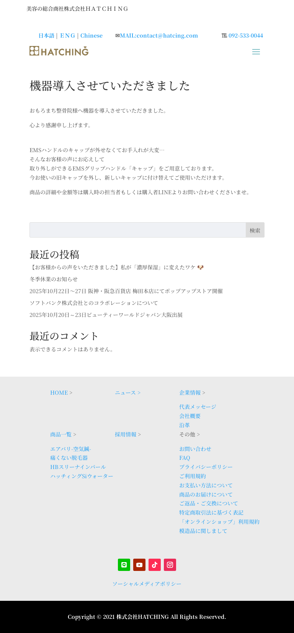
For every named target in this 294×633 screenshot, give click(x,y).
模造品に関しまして (203, 531)
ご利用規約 (192, 476)
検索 (255, 230)
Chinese (91, 35)
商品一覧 (61, 434)
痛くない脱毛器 (69, 457)
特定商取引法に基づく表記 (211, 512)
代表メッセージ (197, 406)
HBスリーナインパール (78, 467)
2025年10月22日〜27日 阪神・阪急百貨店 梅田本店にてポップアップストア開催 (126, 291)
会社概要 (190, 416)
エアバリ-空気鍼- (70, 449)
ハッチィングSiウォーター (81, 476)
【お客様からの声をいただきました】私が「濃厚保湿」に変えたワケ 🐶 (116, 267)
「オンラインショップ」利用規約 (219, 521)
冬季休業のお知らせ (53, 279)
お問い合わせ (195, 449)
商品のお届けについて (206, 494)
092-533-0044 (246, 35)
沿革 (184, 425)
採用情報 (125, 434)
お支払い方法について (206, 485)
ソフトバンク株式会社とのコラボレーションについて (93, 303)
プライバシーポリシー (206, 467)
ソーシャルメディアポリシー (146, 583)
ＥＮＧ (67, 35)
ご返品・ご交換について (208, 503)
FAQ (184, 457)
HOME (59, 392)
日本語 (46, 35)
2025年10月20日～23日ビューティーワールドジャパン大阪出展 (106, 314)
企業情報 (190, 392)
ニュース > (127, 392)
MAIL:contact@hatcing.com (159, 35)
